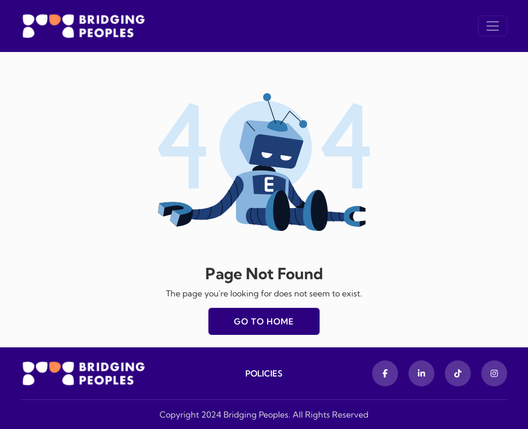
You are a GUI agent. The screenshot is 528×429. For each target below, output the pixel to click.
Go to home (264, 321)
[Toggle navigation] (492, 26)
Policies (264, 373)
